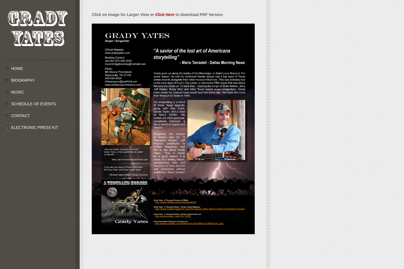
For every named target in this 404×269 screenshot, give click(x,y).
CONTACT (20, 115)
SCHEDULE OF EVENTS (33, 104)
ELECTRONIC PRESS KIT (34, 127)
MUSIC (17, 92)
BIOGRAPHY (23, 80)
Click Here (164, 14)
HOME (17, 68)
